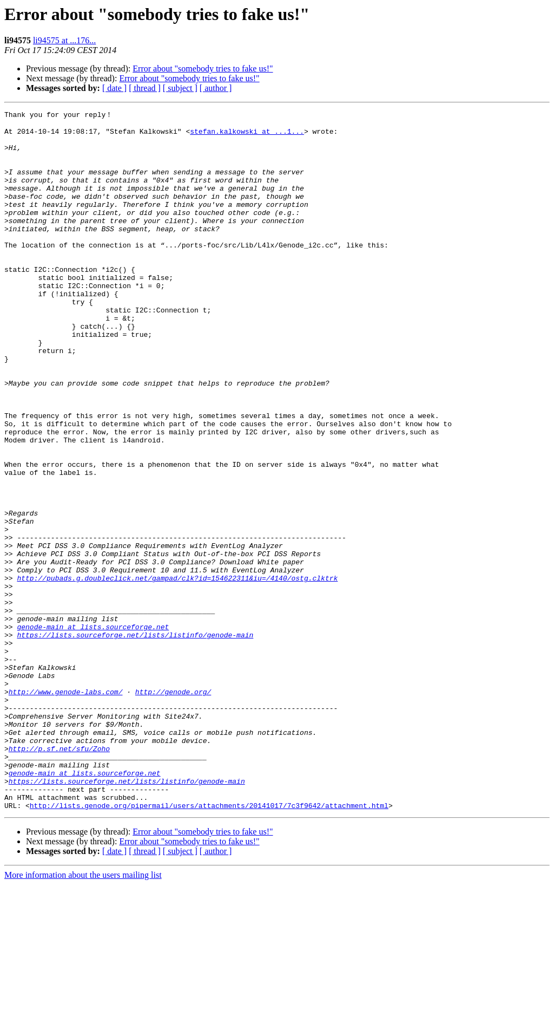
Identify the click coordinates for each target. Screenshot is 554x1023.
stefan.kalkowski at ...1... (247, 135)
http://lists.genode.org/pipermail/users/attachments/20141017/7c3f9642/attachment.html (209, 944)
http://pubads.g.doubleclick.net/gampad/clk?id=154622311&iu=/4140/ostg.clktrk (177, 671)
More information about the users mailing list (83, 1013)
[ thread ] (145, 88)
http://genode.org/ (173, 807)
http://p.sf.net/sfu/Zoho (59, 876)
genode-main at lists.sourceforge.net (93, 729)
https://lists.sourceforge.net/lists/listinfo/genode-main (135, 739)
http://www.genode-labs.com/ (66, 807)
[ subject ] (180, 88)
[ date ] (114, 88)
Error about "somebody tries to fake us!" (203, 68)
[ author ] (216, 88)
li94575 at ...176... (64, 40)
